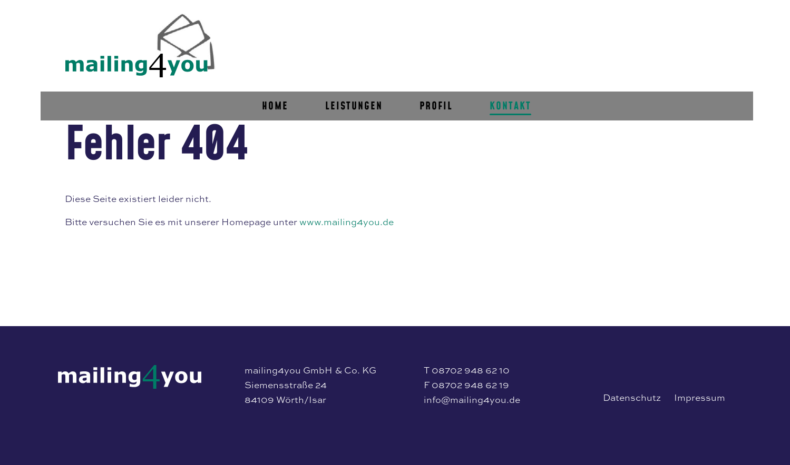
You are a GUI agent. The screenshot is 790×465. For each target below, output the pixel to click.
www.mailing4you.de (346, 222)
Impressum (699, 397)
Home (367, 62)
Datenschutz (632, 397)
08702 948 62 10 (471, 370)
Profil (527, 62)
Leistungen (445, 62)
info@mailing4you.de (472, 399)
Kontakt (602, 62)
